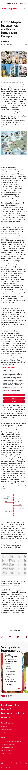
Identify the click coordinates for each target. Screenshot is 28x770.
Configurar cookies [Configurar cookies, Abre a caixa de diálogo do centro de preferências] (13, 395)
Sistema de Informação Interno (11, 741)
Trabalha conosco (6, 729)
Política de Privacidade (8, 744)
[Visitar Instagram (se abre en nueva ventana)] (11, 763)
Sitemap (3, 732)
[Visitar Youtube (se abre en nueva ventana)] (7, 763)
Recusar (14, 398)
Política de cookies (7, 747)
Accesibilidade (5, 756)
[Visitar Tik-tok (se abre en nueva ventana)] (25, 763)
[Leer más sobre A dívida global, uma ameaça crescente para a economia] (12, 688)
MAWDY (5, 717)
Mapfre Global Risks (12, 713)
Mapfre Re (7, 709)
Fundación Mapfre (11, 705)
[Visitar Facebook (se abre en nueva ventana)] (2, 763)
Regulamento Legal (7, 753)
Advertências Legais (7, 759)
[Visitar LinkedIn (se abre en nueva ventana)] (16, 763)
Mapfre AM (4, 726)
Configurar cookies (7, 750)
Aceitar (14, 401)
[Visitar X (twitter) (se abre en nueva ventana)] (21, 763)
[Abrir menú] (25, 8)
